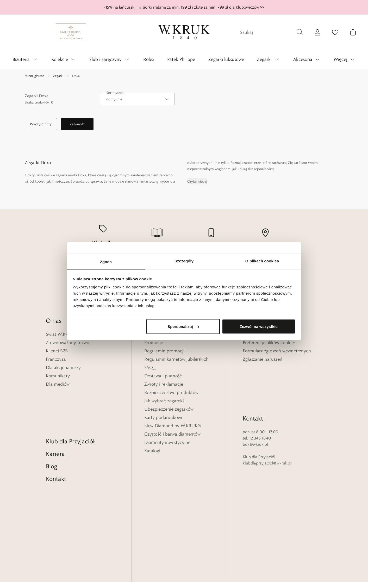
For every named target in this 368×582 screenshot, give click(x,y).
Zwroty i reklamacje (163, 384)
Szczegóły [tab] (184, 261)
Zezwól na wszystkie (259, 326)
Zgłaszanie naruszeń (262, 359)
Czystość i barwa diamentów (172, 434)
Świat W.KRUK (60, 334)
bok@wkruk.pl (255, 400)
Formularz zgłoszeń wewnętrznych (277, 351)
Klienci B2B (57, 351)
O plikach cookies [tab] (262, 261)
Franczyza (56, 359)
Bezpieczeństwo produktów (171, 392)
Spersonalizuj (183, 326)
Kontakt (56, 435)
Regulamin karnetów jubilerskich (176, 359)
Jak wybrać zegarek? (164, 401)
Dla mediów (58, 384)
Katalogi (152, 451)
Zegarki (58, 76)
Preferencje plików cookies (269, 342)
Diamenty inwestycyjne (167, 442)
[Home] (184, 32)
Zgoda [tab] (106, 262)
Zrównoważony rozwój (68, 342)
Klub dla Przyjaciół (70, 397)
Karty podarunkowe (163, 417)
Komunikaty (58, 376)
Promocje (153, 342)
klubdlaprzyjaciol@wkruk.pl (267, 419)
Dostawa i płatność (163, 376)
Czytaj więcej (197, 181)
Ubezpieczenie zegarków (169, 409)
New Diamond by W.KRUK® (172, 426)
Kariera (55, 410)
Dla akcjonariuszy (63, 367)
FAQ (148, 367)
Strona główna (34, 76)
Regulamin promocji (164, 351)
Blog (51, 422)
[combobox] (137, 99)
